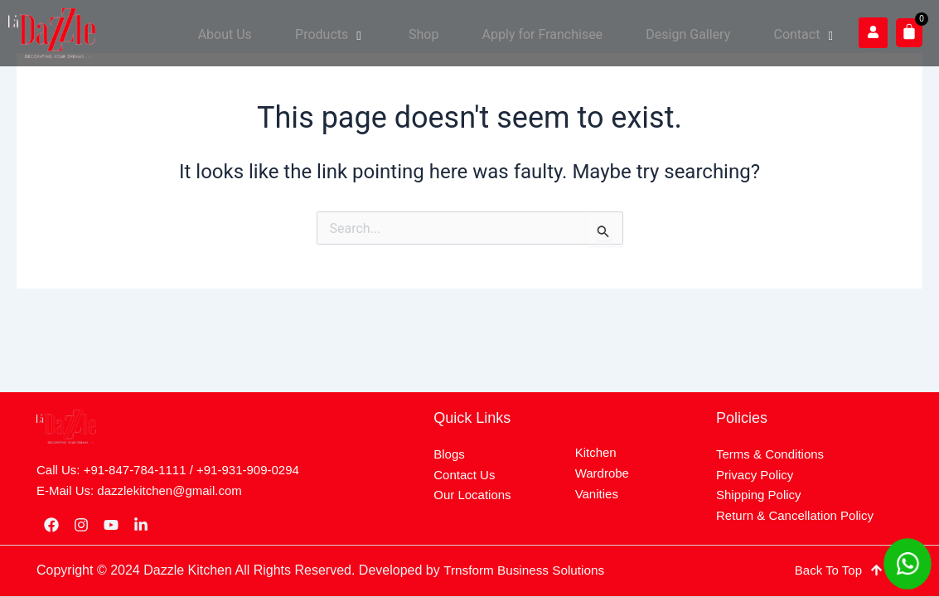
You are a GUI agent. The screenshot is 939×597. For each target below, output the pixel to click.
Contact (810, 33)
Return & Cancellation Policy (795, 515)
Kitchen (596, 452)
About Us (280, 33)
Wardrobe (602, 473)
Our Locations (472, 495)
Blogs (449, 454)
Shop (459, 33)
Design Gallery (703, 33)
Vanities (596, 494)
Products (376, 33)
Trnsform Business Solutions (527, 570)
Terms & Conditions (770, 454)
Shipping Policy (758, 495)
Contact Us (464, 475)
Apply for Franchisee (567, 33)
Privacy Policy (754, 475)
